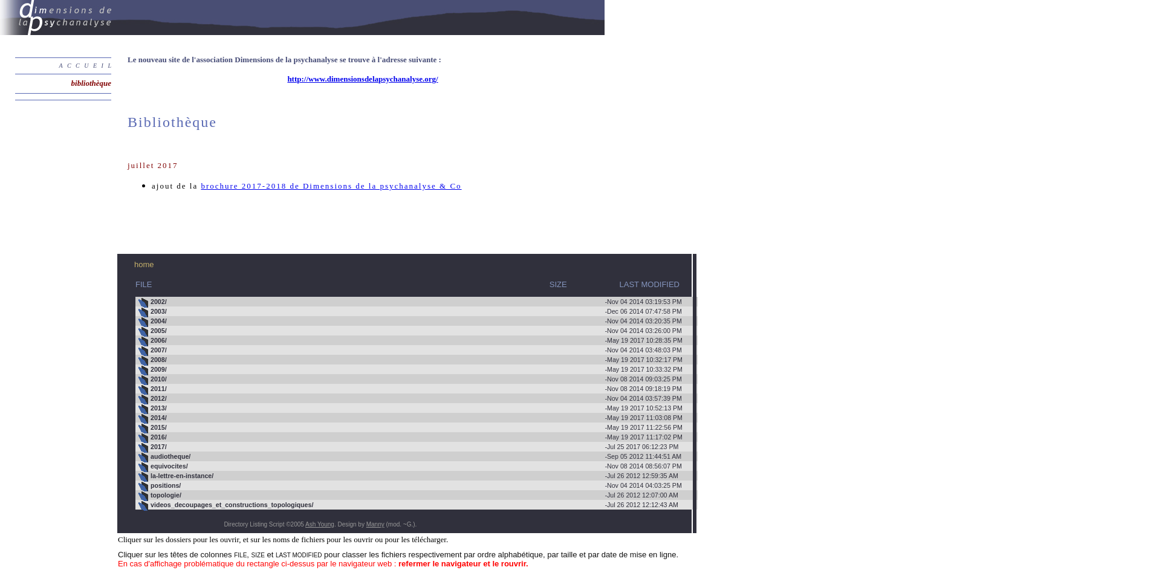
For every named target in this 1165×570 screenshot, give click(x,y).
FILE (143, 284)
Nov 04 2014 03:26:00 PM (410, 331)
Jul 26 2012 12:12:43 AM (408, 505)
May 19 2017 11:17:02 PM (410, 437)
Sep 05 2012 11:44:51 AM (409, 457)
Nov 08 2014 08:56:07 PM (410, 466)
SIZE (448, 284)
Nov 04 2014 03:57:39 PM (410, 399)
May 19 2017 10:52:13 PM (410, 408)
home (144, 264)
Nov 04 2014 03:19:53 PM (410, 302)
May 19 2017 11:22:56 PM (410, 428)
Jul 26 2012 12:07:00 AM (408, 495)
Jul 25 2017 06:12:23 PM (408, 447)
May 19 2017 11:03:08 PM (410, 418)
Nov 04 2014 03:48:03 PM (410, 350)
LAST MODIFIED (650, 284)
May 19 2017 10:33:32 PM (410, 370)
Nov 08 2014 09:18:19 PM (410, 389)
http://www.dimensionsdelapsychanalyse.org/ (362, 78)
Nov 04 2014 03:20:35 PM (410, 321)
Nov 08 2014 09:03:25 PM (410, 379)
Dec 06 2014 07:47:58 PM (410, 312)
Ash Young (319, 524)
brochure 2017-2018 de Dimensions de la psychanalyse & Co (331, 185)
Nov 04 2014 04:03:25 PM (410, 486)
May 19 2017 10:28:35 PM (410, 341)
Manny (375, 524)
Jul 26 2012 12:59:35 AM (408, 476)
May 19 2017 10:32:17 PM (410, 360)
